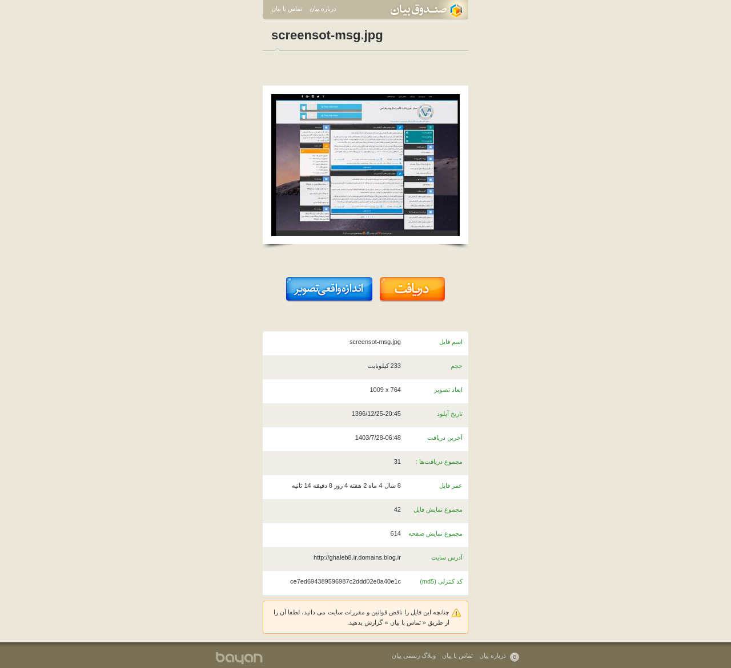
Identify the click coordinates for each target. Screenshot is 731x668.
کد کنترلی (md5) (441, 581)
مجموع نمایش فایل (438, 509)
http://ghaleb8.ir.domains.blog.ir (357, 557)
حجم (457, 365)
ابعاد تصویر (448, 389)
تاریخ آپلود (450, 413)
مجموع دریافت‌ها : (439, 461)
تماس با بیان (286, 8)
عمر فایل (451, 485)
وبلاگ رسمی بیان (414, 655)
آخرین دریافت (445, 437)
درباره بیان (323, 8)
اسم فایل (451, 341)
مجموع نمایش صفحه (435, 533)
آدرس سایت (447, 557)
